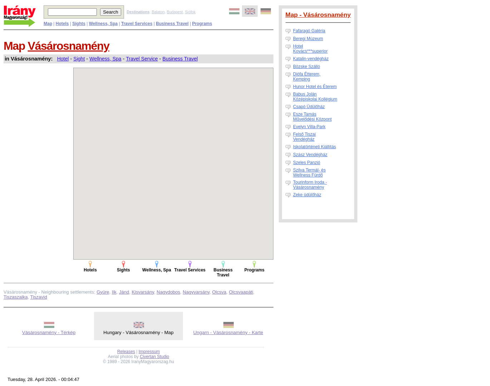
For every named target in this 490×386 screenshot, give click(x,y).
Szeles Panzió (306, 162)
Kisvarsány (143, 292)
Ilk (114, 292)
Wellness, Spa (105, 59)
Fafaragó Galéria (309, 30)
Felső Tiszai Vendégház (304, 137)
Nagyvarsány (196, 292)
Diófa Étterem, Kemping (307, 77)
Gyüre (102, 292)
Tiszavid (38, 297)
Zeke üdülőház (307, 194)
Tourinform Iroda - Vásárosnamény (310, 185)
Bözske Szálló (306, 66)
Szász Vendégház (310, 154)
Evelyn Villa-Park (309, 126)
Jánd (124, 292)
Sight (79, 59)
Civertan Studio (154, 356)
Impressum (149, 351)
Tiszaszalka (16, 297)
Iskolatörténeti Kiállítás (314, 146)
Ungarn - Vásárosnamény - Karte (228, 332)
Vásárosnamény (68, 45)
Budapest (175, 12)
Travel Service (142, 59)
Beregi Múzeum (308, 38)
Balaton (158, 12)
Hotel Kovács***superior (310, 49)
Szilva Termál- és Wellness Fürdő (309, 173)
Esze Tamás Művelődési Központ (312, 117)
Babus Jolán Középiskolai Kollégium (315, 97)
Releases (126, 351)
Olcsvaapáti (241, 292)
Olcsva (219, 292)
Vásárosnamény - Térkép (48, 332)
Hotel (63, 59)
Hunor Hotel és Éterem (315, 86)
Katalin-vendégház (310, 58)
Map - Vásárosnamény (318, 14)
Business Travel (180, 59)
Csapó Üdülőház (309, 106)
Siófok (190, 12)
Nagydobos (168, 292)
